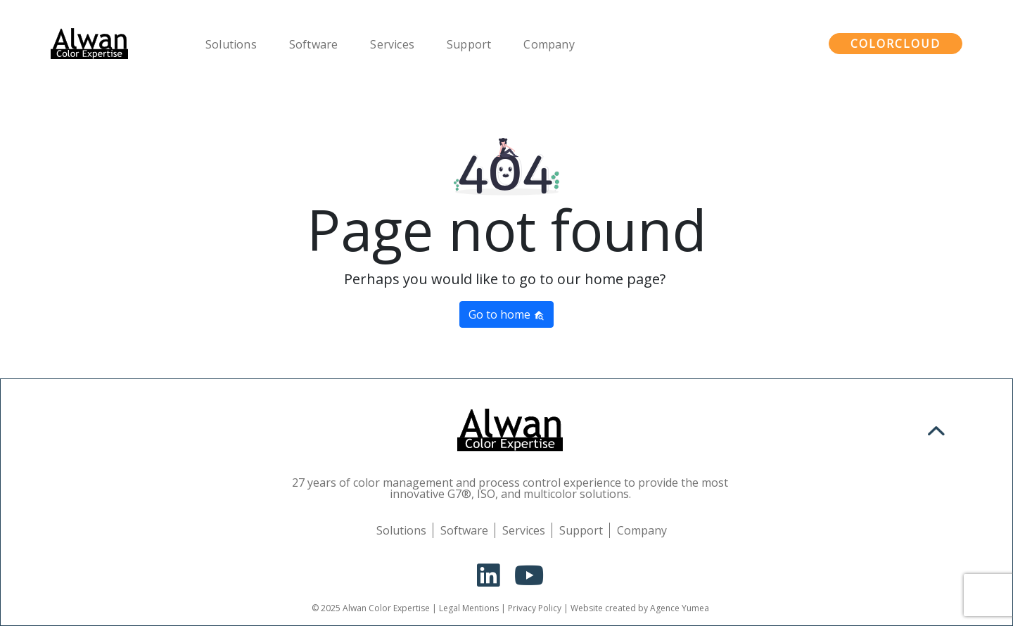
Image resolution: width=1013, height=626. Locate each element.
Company (550, 44)
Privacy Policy (534, 608)
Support (471, 44)
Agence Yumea (679, 608)
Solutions (233, 44)
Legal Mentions (469, 608)
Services (394, 44)
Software (316, 44)
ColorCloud (895, 43)
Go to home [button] (506, 314)
